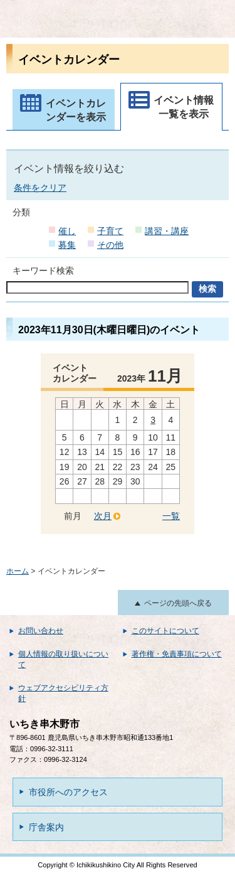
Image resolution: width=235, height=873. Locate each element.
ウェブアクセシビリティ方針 (63, 693)
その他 (110, 245)
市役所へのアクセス (68, 792)
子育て (110, 231)
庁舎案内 (46, 827)
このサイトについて (165, 630)
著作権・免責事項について (177, 654)
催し (67, 231)
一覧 (171, 516)
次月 (103, 516)
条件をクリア (40, 188)
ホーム (17, 571)
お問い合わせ (40, 630)
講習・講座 (167, 231)
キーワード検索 (43, 270)
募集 (67, 245)
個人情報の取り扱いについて (63, 659)
